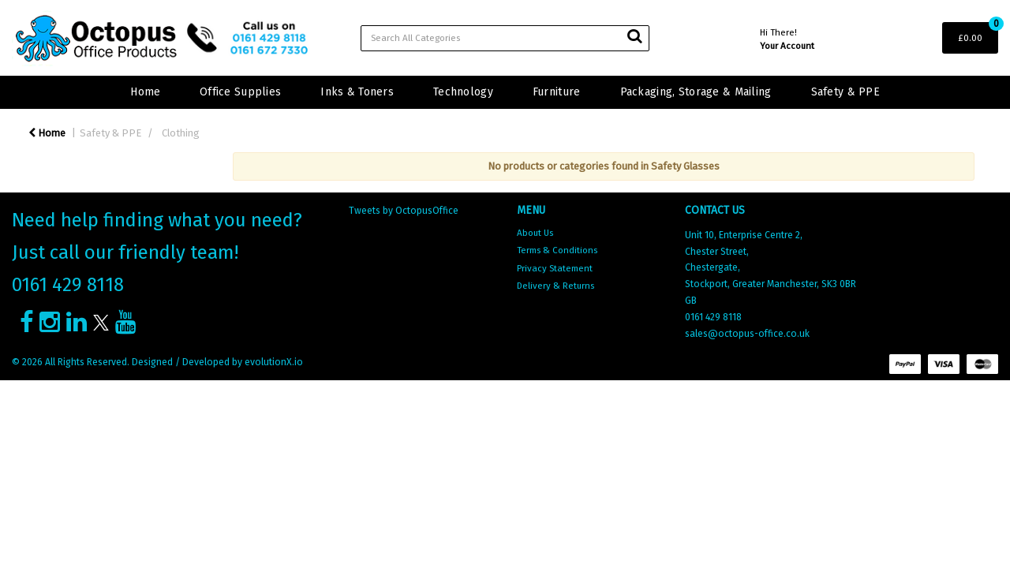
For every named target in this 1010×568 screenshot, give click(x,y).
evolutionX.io (274, 362)
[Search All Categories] (505, 38)
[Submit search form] (634, 36)
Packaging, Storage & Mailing (696, 92)
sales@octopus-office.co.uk (747, 333)
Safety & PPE (845, 92)
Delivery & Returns (555, 285)
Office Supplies (240, 92)
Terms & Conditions (557, 250)
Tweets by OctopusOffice (403, 210)
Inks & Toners (357, 92)
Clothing (181, 133)
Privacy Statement (555, 268)
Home (145, 92)
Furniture (557, 92)
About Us (535, 232)
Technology (463, 92)
